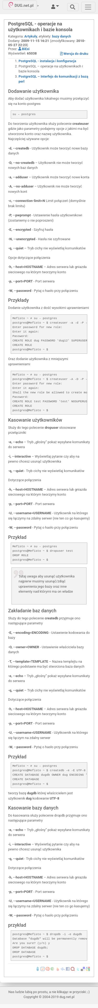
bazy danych (61, 36)
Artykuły (30, 36)
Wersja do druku (74, 54)
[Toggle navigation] (73, 7)
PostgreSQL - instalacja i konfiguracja (47, 61)
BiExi (24, 49)
